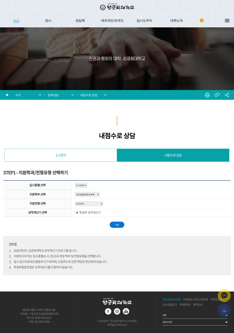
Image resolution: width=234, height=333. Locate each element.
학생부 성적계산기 (90, 212)
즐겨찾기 (217, 95)
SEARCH (213, 20)
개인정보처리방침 (171, 299)
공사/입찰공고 (169, 304)
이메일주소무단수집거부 (195, 299)
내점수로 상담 (89, 95)
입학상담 (53, 95)
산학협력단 (185, 304)
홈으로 (7, 95)
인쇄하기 (207, 95)
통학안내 (197, 304)
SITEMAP (227, 20)
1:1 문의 (61, 155)
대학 (164, 315)
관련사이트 (167, 322)
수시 (18, 95)
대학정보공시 (217, 299)
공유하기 (227, 95)
